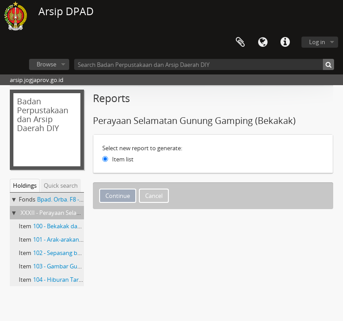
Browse (46, 64)
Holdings (25, 185)
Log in (317, 42)
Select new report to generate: (142, 148)
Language (262, 42)
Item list (123, 159)
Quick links (285, 42)
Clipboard (240, 42)
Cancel (154, 196)
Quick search (61, 185)
